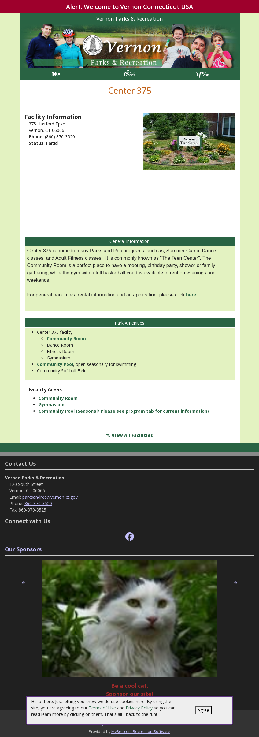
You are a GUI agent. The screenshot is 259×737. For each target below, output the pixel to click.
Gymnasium (52, 405)
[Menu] (202, 74)
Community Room (66, 338)
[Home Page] (56, 74)
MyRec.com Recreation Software (140, 731)
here (191, 294)
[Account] (129, 74)
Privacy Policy (139, 708)
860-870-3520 (38, 503)
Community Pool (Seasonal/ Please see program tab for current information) (124, 411)
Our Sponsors (23, 549)
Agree (203, 710)
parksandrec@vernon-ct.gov (50, 497)
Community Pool (55, 364)
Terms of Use (102, 708)
